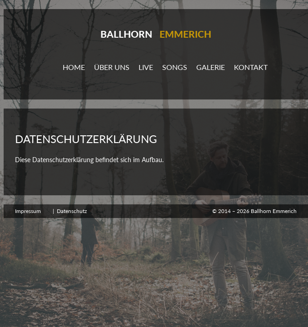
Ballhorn (155, 34)
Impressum (28, 211)
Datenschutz (72, 211)
